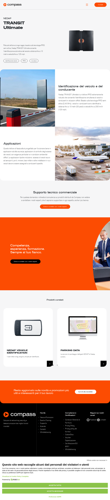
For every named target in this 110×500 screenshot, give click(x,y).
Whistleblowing (45, 432)
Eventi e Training (45, 420)
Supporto (43, 423)
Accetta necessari (55, 491)
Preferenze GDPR (55, 497)
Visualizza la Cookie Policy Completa (15, 476)
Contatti (100, 4)
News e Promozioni (46, 417)
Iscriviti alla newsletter (85, 391)
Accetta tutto (55, 485)
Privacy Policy (70, 425)
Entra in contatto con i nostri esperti (55, 210)
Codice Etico (69, 434)
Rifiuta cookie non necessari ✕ (97, 460)
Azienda (43, 426)
